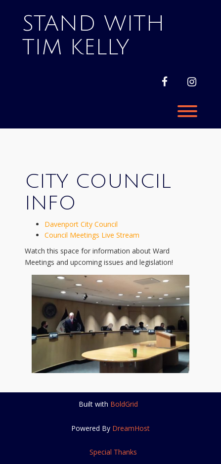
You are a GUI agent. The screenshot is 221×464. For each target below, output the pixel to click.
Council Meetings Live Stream (91, 235)
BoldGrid (124, 404)
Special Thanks (113, 452)
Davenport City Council (81, 224)
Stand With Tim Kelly (93, 35)
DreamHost (131, 428)
